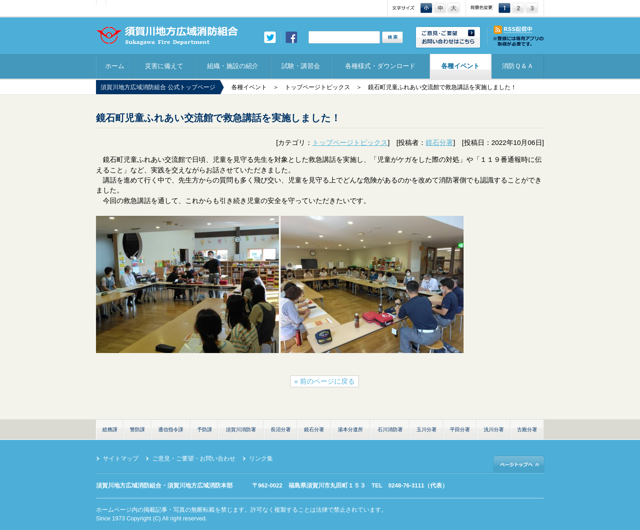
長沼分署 (281, 429)
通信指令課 (170, 429)
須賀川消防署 (241, 429)
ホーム (114, 66)
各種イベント (460, 66)
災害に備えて (164, 66)
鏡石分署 (439, 142)
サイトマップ (121, 458)
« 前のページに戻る (324, 381)
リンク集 (261, 458)
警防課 (137, 429)
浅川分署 (494, 429)
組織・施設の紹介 (232, 66)
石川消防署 (390, 429)
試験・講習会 (301, 66)
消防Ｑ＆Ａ (517, 66)
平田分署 (460, 429)
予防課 (204, 429)
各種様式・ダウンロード (380, 66)
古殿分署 (527, 429)
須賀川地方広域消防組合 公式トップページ (158, 87)
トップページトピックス (317, 87)
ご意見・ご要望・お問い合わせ (193, 458)
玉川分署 (426, 429)
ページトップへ (518, 464)
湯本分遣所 (350, 429)
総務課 (109, 429)
